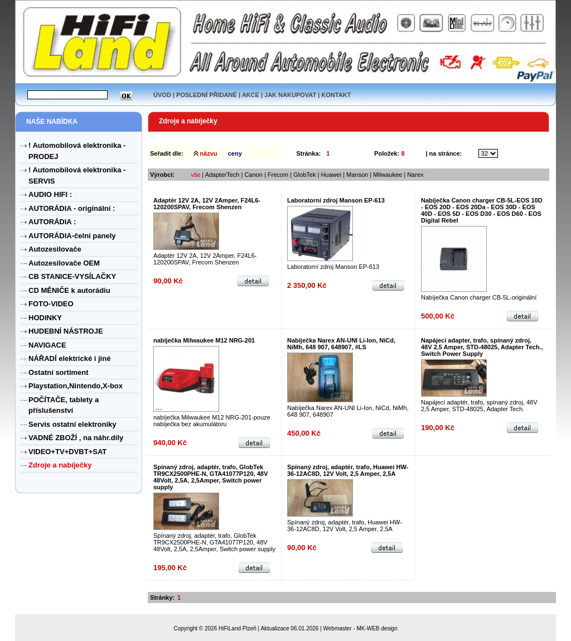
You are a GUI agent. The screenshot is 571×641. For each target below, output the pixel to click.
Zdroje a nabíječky (188, 121)
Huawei (331, 174)
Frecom (278, 174)
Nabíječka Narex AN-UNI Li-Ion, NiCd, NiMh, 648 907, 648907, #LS (341, 343)
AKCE (250, 94)
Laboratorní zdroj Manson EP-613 (336, 200)
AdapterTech (222, 174)
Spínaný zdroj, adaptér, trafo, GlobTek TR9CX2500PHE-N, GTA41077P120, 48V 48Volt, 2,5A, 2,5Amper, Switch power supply (210, 477)
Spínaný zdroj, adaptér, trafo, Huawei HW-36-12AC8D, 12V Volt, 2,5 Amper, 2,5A (347, 470)
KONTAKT (336, 94)
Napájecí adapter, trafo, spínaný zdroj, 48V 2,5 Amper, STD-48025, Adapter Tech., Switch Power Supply (482, 347)
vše (195, 174)
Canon (254, 174)
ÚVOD (162, 94)
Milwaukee (388, 174)
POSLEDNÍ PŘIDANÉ (206, 94)
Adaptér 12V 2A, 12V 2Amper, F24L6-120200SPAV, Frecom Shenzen (206, 203)
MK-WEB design (376, 628)
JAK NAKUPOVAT (290, 94)
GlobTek (304, 174)
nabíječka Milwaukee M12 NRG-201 (204, 340)
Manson (357, 174)
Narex (415, 174)
